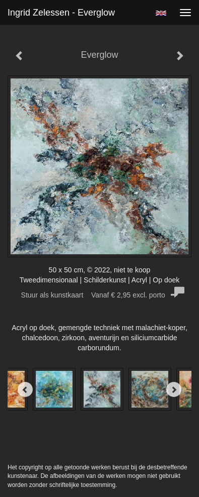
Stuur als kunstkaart (99, 295)
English (161, 13)
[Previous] (25, 389)
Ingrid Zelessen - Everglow (61, 13)
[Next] (173, 389)
